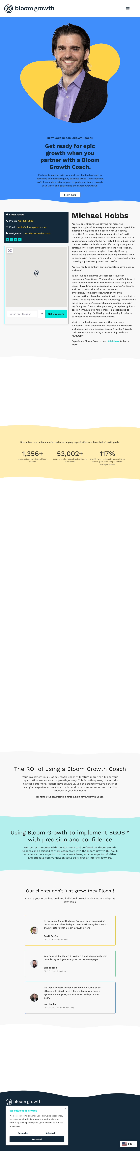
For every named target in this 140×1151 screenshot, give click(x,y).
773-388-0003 (25, 221)
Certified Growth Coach (37, 233)
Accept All (37, 1139)
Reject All (50, 1133)
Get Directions (56, 314)
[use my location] (41, 314)
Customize (23, 1133)
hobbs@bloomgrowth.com (31, 227)
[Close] (65, 1108)
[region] (37, 1125)
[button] (127, 9)
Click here (113, 341)
